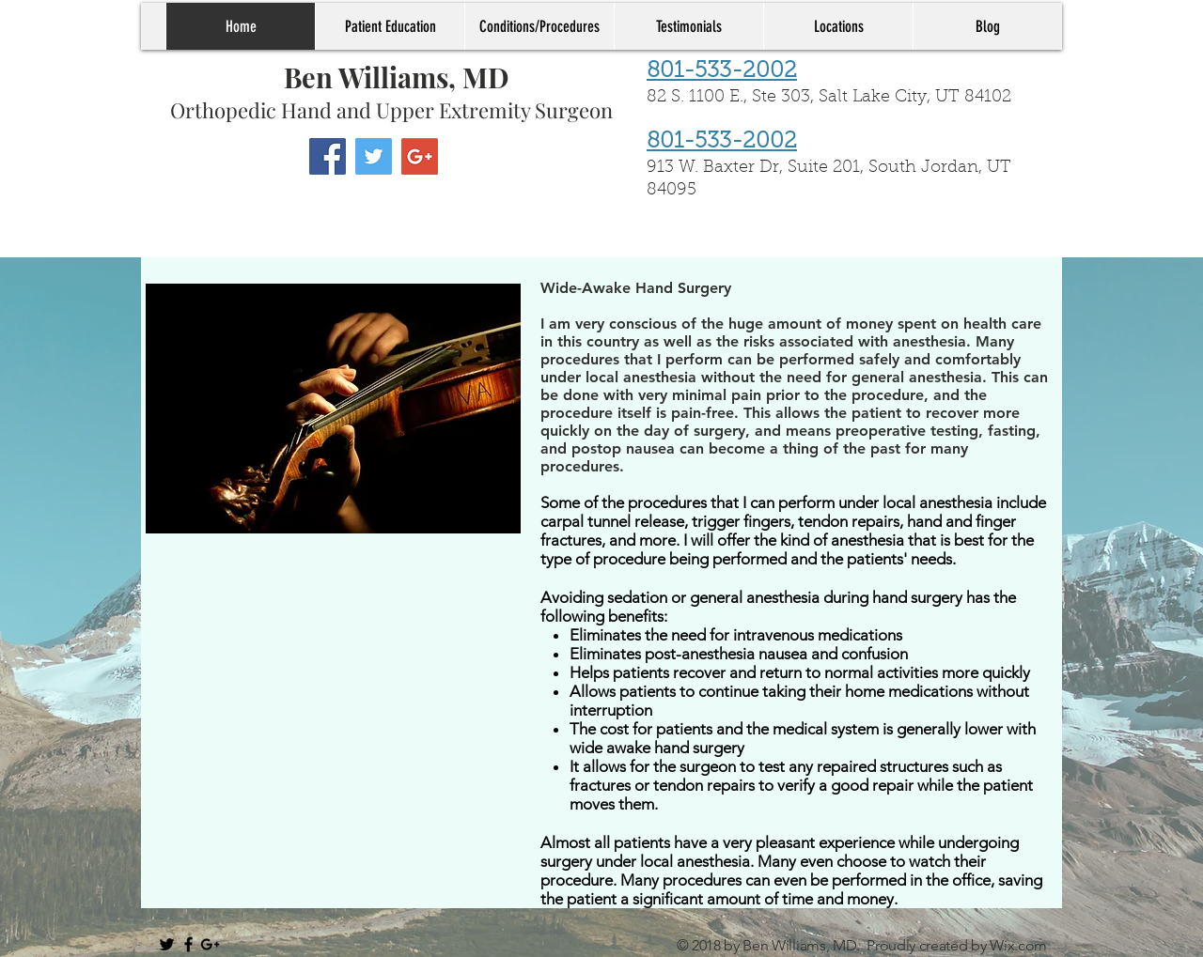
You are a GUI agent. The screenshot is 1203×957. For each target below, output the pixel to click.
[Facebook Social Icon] (327, 156)
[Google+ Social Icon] (419, 156)
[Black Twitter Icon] (167, 944)
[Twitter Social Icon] (373, 156)
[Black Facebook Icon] (188, 944)
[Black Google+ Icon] (210, 944)
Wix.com (1018, 945)
